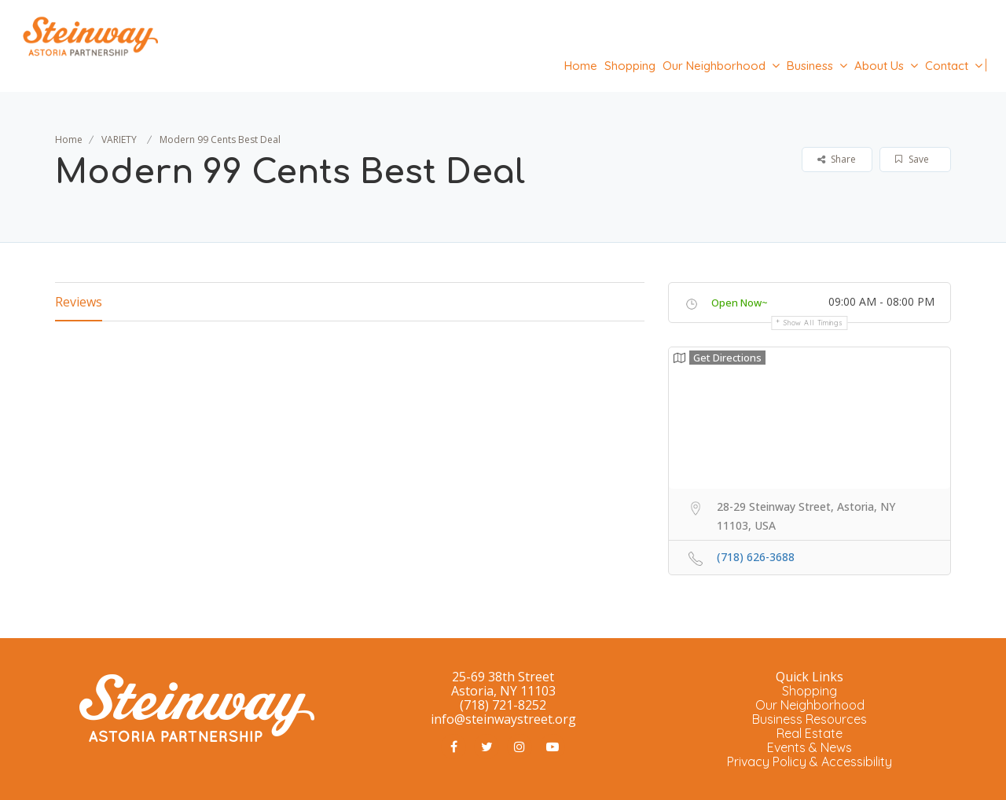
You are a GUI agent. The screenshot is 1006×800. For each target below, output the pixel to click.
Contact (946, 65)
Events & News (809, 747)
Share (836, 159)
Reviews (78, 301)
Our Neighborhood (714, 65)
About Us (879, 65)
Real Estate (810, 733)
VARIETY (119, 139)
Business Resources (809, 719)
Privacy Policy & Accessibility (809, 761)
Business (810, 65)
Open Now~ (739, 302)
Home (580, 65)
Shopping (629, 65)
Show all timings (813, 322)
